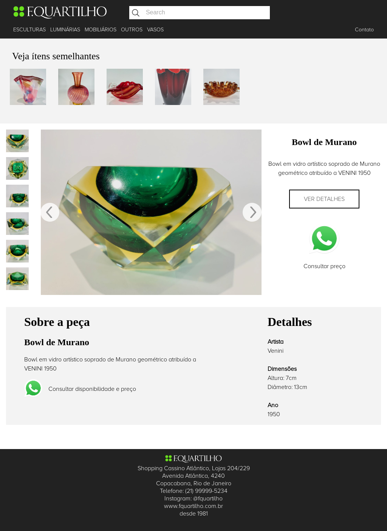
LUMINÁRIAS (65, 29)
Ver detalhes (324, 199)
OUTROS (131, 29)
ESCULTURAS (29, 29)
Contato (364, 29)
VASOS (155, 29)
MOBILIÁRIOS (100, 29)
